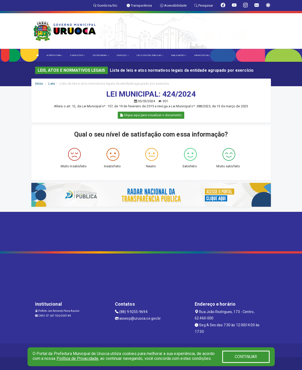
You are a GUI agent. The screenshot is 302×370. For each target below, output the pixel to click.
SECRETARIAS (101, 55)
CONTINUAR (246, 356)
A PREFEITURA (54, 55)
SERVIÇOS (122, 55)
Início (39, 83)
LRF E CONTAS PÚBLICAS (149, 55)
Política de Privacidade (77, 358)
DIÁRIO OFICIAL (201, 55)
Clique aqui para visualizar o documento (150, 115)
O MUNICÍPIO (77, 55)
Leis (51, 83)
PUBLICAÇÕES (179, 55)
